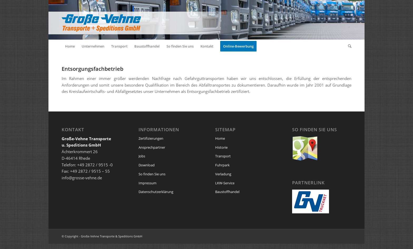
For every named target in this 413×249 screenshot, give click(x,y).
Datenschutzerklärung (156, 191)
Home (220, 138)
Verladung (223, 174)
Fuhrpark (222, 165)
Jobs (142, 156)
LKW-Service (224, 183)
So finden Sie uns (152, 174)
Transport (223, 156)
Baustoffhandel (227, 191)
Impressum (147, 183)
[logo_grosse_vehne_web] (153, 20)
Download (147, 165)
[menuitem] (70, 46)
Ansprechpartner (152, 147)
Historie (221, 147)
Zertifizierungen (151, 138)
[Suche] (348, 46)
